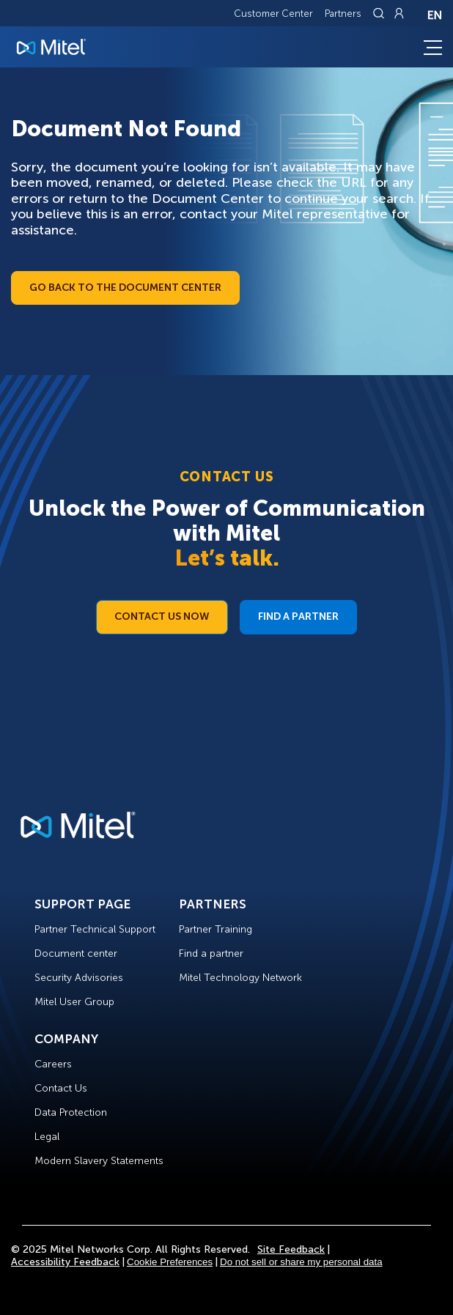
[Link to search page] (380, 13)
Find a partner (211, 953)
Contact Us (60, 1088)
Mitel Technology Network (240, 977)
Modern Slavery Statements (98, 1161)
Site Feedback (291, 1249)
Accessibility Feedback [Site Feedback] (65, 1262)
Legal (46, 1136)
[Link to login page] (398, 13)
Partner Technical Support (94, 929)
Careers (53, 1064)
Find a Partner (298, 616)
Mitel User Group (74, 1002)
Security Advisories (78, 977)
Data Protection (70, 1112)
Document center (75, 953)
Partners (343, 13)
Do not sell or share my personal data (301, 1261)
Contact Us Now (162, 616)
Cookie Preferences (170, 1261)
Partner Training (215, 929)
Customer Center (273, 13)
